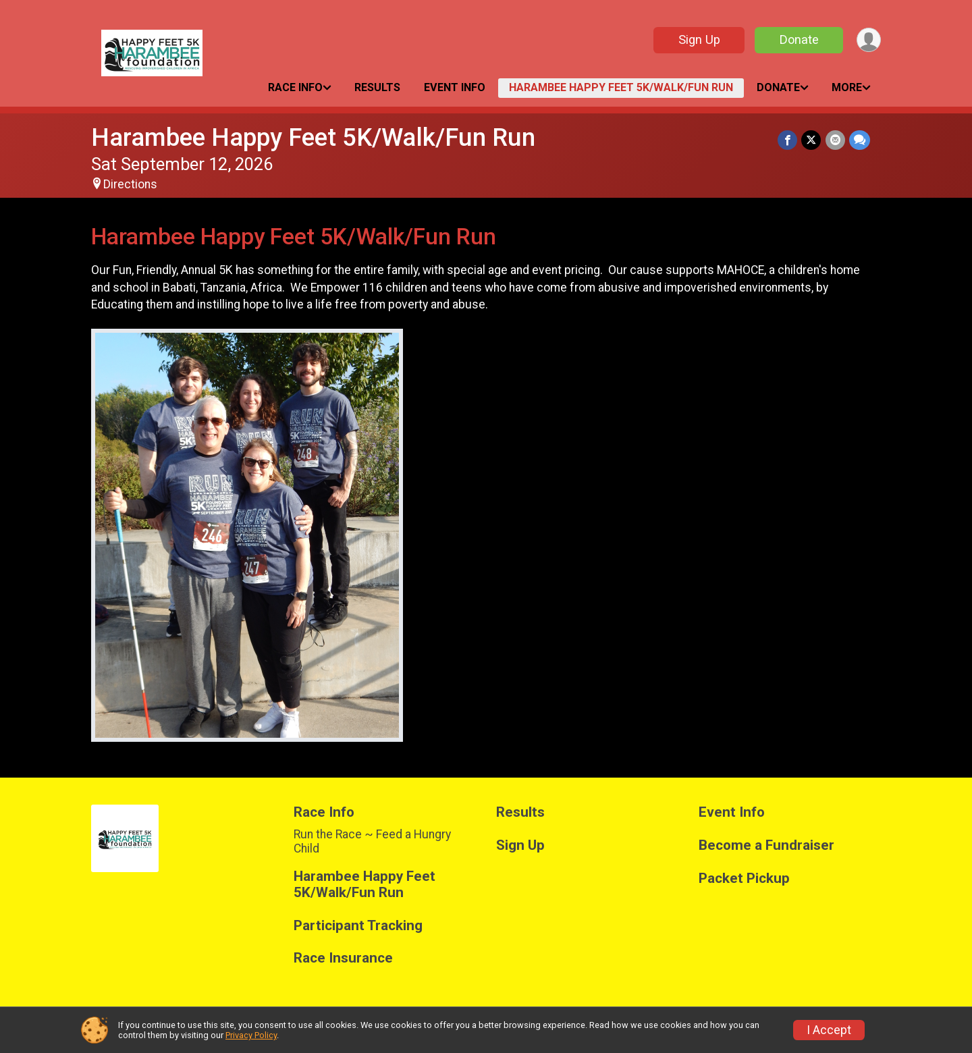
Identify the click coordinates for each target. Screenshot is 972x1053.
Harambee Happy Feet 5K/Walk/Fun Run (621, 87)
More (847, 87)
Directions (130, 184)
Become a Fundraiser (766, 845)
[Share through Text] (859, 140)
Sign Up (699, 39)
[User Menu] (868, 40)
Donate (798, 39)
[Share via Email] (835, 140)
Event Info (454, 87)
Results (377, 87)
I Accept (829, 1030)
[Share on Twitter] (811, 140)
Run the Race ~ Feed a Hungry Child (372, 841)
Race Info (295, 87)
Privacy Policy (251, 1035)
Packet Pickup (744, 878)
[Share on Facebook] (788, 140)
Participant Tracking (358, 926)
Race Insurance (343, 958)
